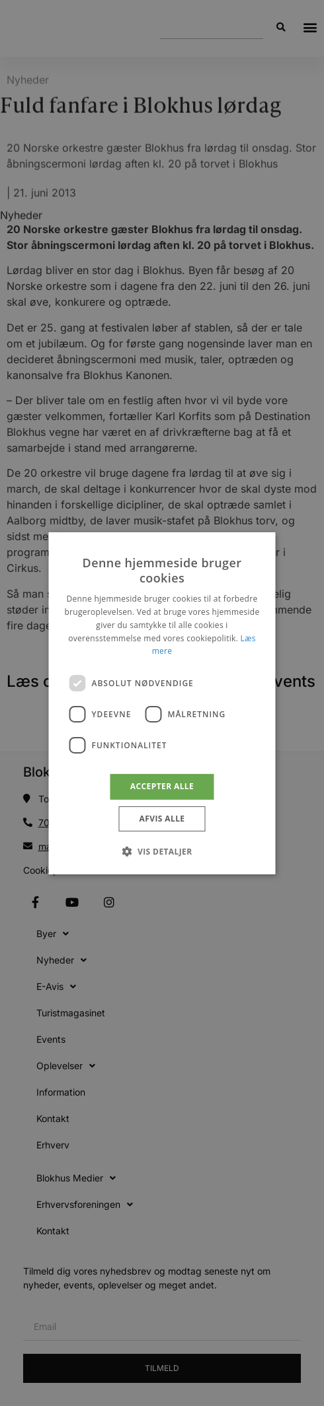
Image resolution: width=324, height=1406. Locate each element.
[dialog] (162, 703)
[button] (162, 851)
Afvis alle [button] (162, 818)
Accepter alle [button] (162, 786)
